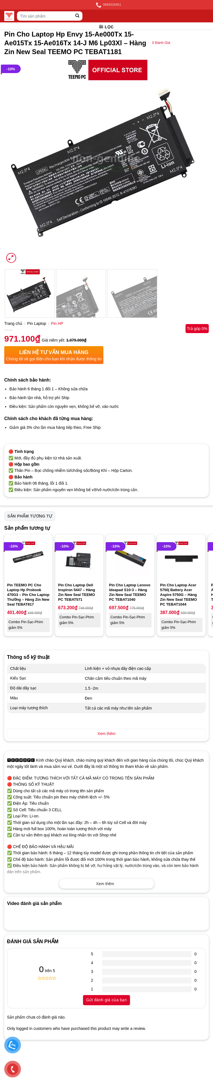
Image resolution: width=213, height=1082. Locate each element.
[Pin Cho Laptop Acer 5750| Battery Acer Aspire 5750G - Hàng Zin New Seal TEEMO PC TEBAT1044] (181, 559)
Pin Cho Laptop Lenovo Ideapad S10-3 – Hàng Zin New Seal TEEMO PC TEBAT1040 (129, 592)
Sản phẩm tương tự (29, 516)
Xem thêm (105, 883)
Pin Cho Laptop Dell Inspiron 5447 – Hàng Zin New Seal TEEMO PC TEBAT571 (76, 592)
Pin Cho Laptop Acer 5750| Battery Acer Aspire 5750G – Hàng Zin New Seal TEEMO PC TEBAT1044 (178, 594)
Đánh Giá (161, 43)
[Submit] (77, 16)
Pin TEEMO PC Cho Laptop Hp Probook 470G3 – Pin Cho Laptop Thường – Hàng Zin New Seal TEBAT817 (28, 594)
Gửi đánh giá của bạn (106, 1000)
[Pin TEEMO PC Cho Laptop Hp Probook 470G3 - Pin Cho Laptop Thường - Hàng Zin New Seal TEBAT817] (28, 559)
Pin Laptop (36, 323)
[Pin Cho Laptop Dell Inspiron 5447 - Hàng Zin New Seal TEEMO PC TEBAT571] (79, 559)
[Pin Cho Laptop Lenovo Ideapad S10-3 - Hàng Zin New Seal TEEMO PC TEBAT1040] (130, 559)
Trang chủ (13, 323)
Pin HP (57, 323)
